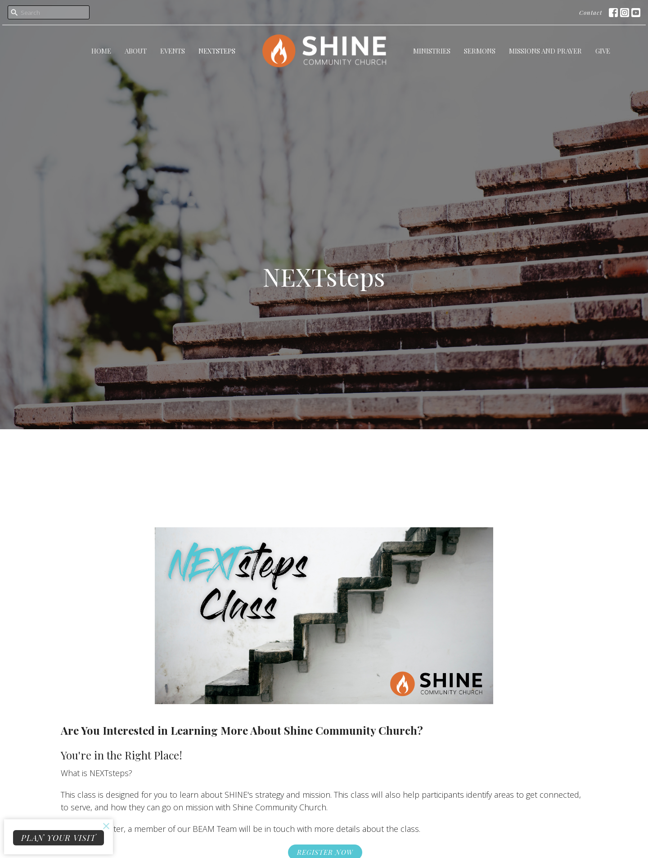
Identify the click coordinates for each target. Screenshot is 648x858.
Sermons (479, 50)
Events (172, 50)
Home (101, 50)
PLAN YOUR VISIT (58, 837)
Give (602, 50)
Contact (590, 12)
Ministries (431, 50)
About (136, 50)
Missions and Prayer (545, 50)
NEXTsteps (216, 50)
